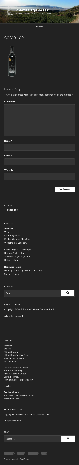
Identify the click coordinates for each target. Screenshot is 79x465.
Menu (39, 27)
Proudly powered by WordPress (16, 459)
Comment (10, 101)
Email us (7, 386)
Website (8, 170)
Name (8, 141)
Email (8, 155)
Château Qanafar (32, 10)
